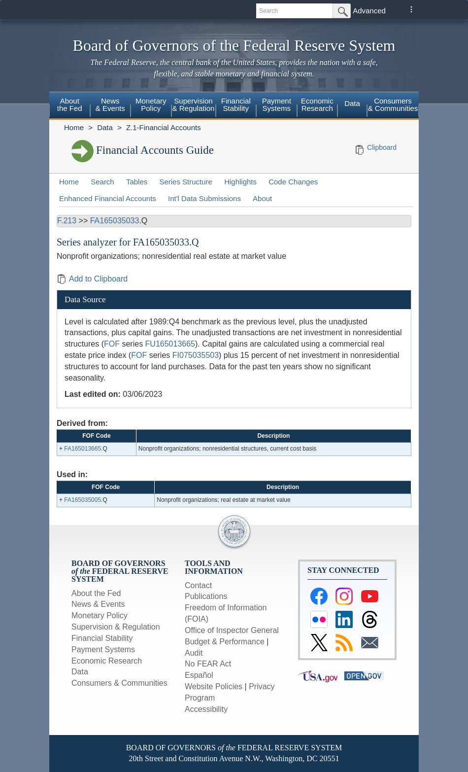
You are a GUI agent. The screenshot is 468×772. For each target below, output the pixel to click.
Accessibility (206, 709)
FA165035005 (82, 499)
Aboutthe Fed (69, 104)
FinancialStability (236, 104)
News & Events (98, 604)
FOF (112, 344)
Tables (136, 181)
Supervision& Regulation (193, 104)
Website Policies (213, 686)
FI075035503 (195, 355)
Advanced (369, 10)
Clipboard (382, 147)
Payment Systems (103, 649)
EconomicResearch (317, 104)
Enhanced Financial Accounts (107, 198)
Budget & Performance (225, 641)
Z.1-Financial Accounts (163, 127)
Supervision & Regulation (115, 627)
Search (102, 181)
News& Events (110, 104)
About (262, 198)
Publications (206, 596)
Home (74, 127)
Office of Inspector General (232, 630)
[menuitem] (69, 106)
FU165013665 (170, 344)
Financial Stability (102, 638)
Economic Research (106, 661)
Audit (193, 653)
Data (352, 103)
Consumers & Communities (393, 104)
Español (199, 675)
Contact (198, 585)
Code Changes (293, 181)
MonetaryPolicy (151, 104)
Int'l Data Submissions (204, 198)
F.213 (66, 220)
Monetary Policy (99, 615)
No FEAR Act (208, 664)
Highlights (240, 181)
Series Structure (185, 181)
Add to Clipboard (92, 279)
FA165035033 (114, 220)
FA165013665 (82, 448)
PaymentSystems (276, 104)
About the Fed (96, 593)
